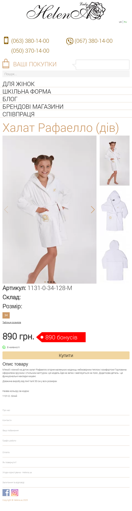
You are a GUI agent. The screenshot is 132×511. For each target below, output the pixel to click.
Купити (66, 355)
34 (6, 315)
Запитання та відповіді (13, 482)
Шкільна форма (26, 91)
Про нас (6, 410)
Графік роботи (9, 440)
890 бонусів (61, 337)
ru (125, 21)
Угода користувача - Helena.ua (17, 472)
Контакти (7, 420)
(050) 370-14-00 (30, 50)
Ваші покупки (35, 64)
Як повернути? (9, 462)
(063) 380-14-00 (30, 40)
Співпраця (18, 113)
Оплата (6, 452)
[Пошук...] (66, 74)
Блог (10, 98)
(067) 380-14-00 (94, 40)
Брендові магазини (33, 106)
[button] (45, 282)
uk (120, 21)
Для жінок (18, 83)
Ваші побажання (11, 430)
